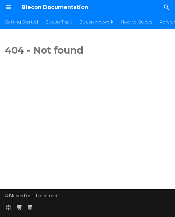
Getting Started (21, 22)
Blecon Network (96, 22)
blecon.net (46, 195)
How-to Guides (136, 22)
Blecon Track (58, 22)
